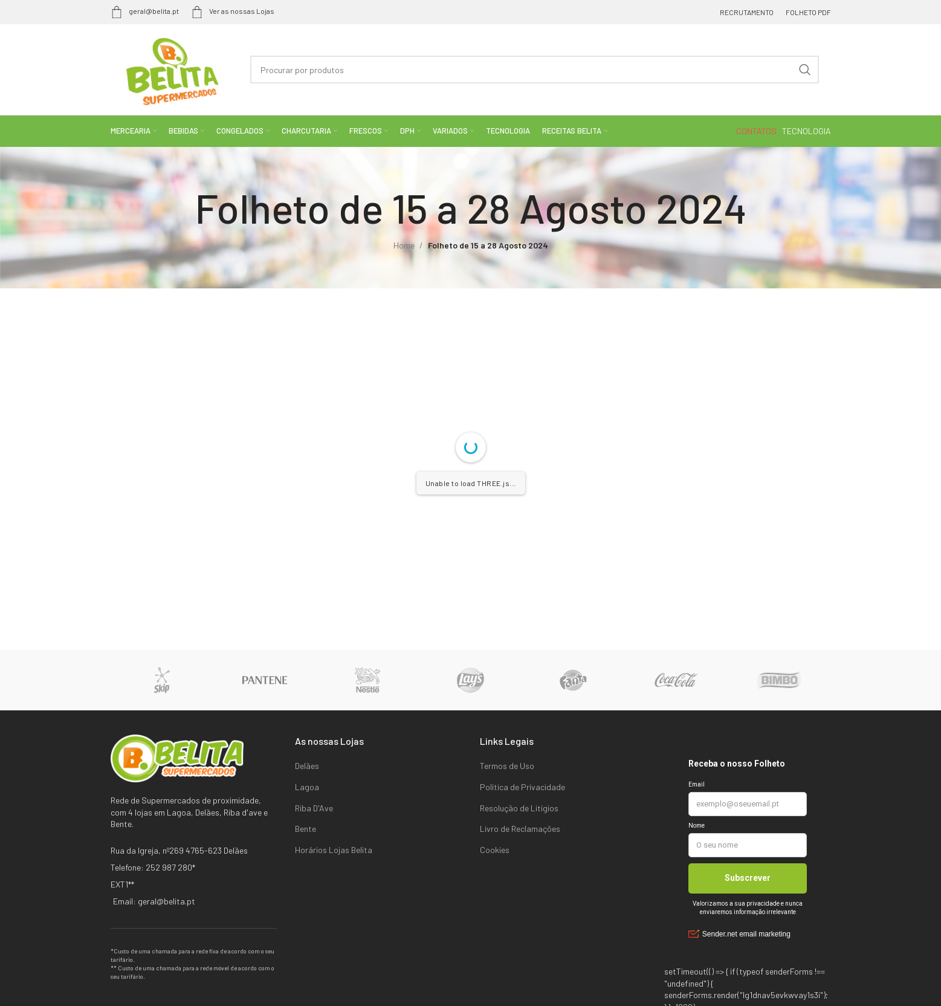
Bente (305, 828)
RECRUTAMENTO (747, 12)
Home (404, 245)
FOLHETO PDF (808, 12)
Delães (307, 766)
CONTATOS (757, 131)
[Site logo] (169, 68)
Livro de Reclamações (520, 828)
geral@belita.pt (145, 11)
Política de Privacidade (522, 787)
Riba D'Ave (314, 808)
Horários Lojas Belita (333, 850)
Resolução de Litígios (519, 808)
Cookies (494, 850)
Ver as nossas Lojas (232, 11)
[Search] (534, 69)
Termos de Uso (507, 766)
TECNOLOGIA (806, 131)
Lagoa (307, 787)
